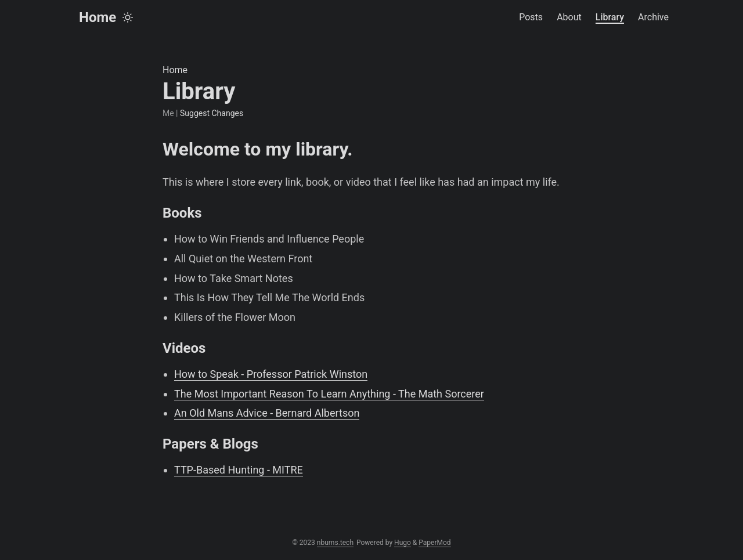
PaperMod (434, 543)
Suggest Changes (211, 113)
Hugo (402, 543)
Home (97, 17)
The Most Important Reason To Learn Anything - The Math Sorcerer (329, 394)
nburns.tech (335, 543)
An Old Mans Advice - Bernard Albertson (266, 413)
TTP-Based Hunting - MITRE (238, 470)
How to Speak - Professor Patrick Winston (270, 374)
